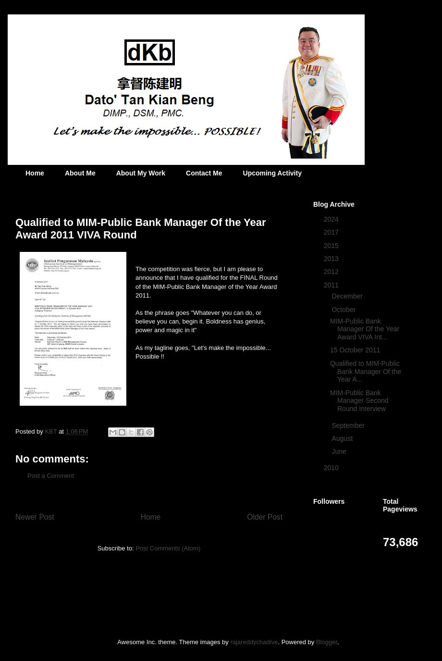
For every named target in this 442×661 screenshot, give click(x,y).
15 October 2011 (355, 350)
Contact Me (204, 173)
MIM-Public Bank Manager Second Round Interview (359, 401)
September (349, 425)
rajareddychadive (254, 642)
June (340, 451)
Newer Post (34, 517)
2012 (332, 271)
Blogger (326, 642)
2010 (332, 468)
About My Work (140, 173)
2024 (332, 219)
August (343, 438)
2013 (332, 258)
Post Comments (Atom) (167, 548)
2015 (332, 245)
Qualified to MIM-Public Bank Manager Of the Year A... (365, 372)
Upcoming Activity (272, 173)
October (344, 309)
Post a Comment (50, 475)
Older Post (264, 517)
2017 (332, 232)
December (348, 296)
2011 (332, 285)
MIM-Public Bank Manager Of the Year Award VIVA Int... (364, 329)
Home (34, 173)
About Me (80, 173)
